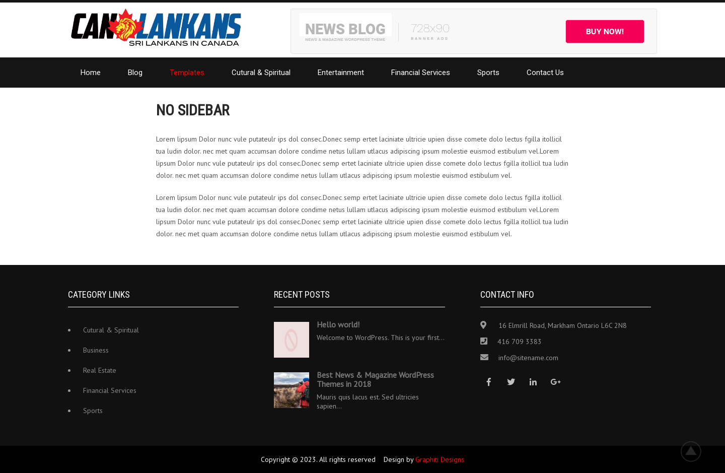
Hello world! (338, 324)
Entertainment (341, 72)
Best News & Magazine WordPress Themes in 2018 (375, 379)
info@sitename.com (528, 357)
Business (96, 350)
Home (91, 72)
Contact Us (545, 72)
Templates (187, 72)
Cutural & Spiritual (261, 72)
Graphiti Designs (439, 459)
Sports (488, 72)
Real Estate (99, 370)
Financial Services (420, 72)
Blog (135, 72)
